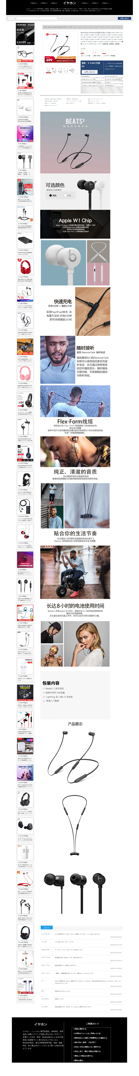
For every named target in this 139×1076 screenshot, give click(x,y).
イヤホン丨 (33, 3)
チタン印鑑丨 (27, 1063)
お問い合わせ (124, 18)
